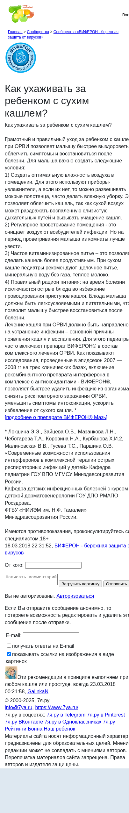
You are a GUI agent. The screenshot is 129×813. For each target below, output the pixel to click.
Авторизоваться (75, 605)
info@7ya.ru (18, 716)
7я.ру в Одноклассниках (73, 730)
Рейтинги (15, 738)
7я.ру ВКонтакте (24, 730)
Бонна (35, 738)
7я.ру (109, 730)
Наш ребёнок (59, 738)
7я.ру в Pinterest (106, 723)
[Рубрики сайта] (7, 15)
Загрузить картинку (87, 585)
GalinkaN (37, 700)
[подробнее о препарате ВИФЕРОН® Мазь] (56, 417)
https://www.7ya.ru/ (56, 716)
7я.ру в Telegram (66, 723)
